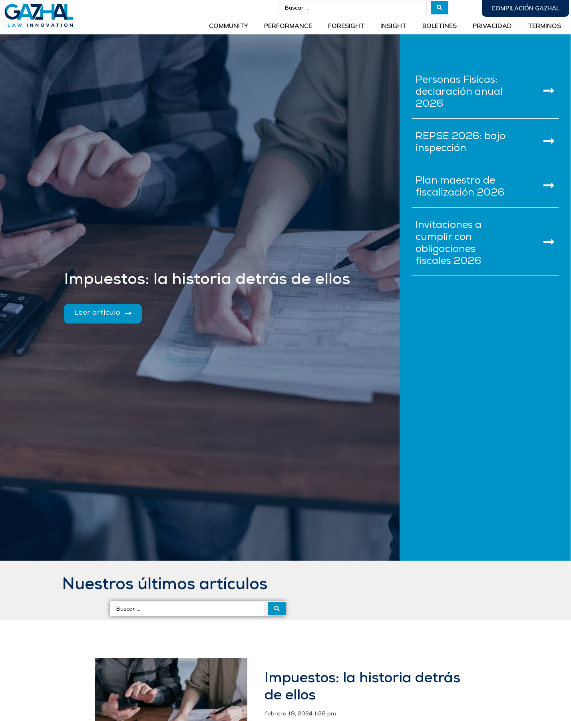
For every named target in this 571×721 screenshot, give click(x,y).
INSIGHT (393, 26)
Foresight (346, 26)
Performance (288, 26)
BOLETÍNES (439, 26)
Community (228, 26)
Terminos (544, 26)
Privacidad (492, 26)
